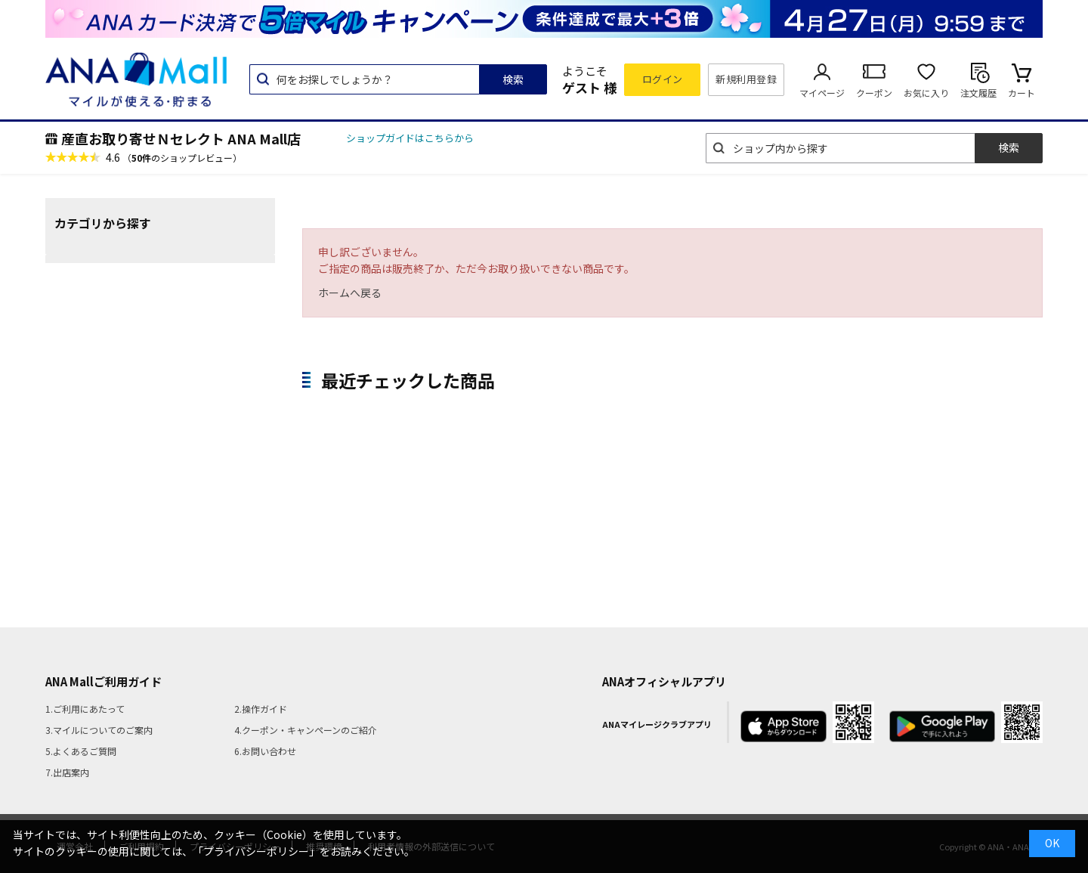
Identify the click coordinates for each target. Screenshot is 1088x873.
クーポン (874, 92)
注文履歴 (978, 92)
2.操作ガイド (260, 708)
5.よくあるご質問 (80, 751)
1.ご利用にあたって (85, 708)
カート (1021, 92)
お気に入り (926, 92)
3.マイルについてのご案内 (99, 729)
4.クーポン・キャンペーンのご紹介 (305, 729)
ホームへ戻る (350, 292)
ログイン (662, 79)
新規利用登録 (746, 79)
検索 (513, 79)
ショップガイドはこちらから (410, 138)
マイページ (822, 92)
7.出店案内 (67, 772)
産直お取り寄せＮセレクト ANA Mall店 (181, 138)
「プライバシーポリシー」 (256, 851)
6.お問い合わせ (265, 751)
